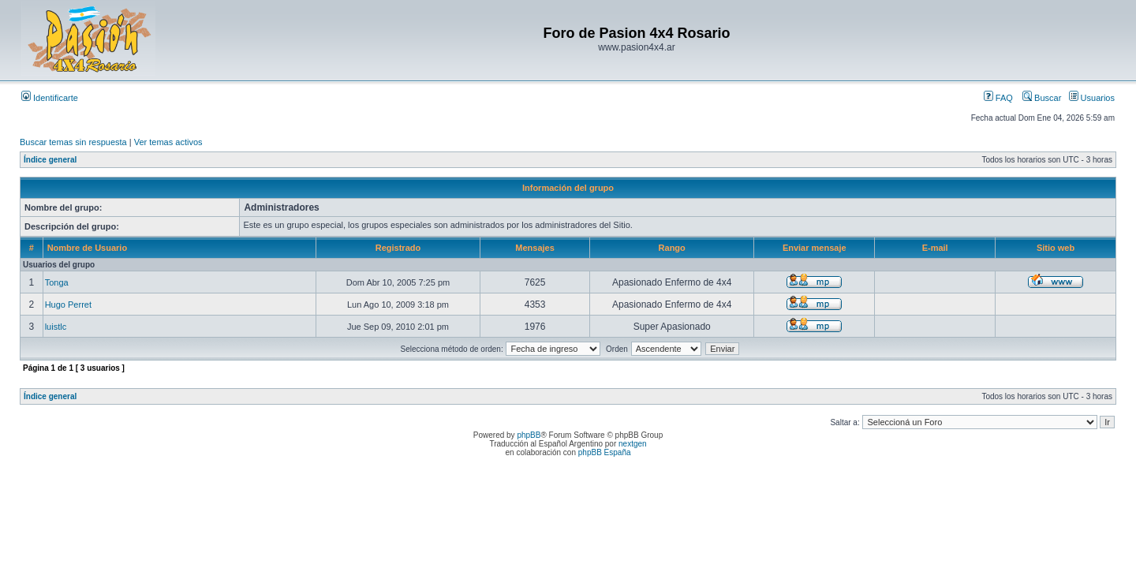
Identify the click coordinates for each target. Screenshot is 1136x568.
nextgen (632, 443)
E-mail (935, 247)
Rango (672, 247)
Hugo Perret (68, 304)
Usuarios (1092, 98)
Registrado (398, 247)
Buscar (1041, 98)
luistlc (56, 326)
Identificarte (49, 98)
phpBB (528, 435)
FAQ (998, 98)
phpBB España (604, 452)
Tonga (57, 282)
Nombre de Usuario (87, 247)
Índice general (50, 159)
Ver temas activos (168, 142)
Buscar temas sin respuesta (73, 142)
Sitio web (1055, 247)
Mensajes (535, 247)
